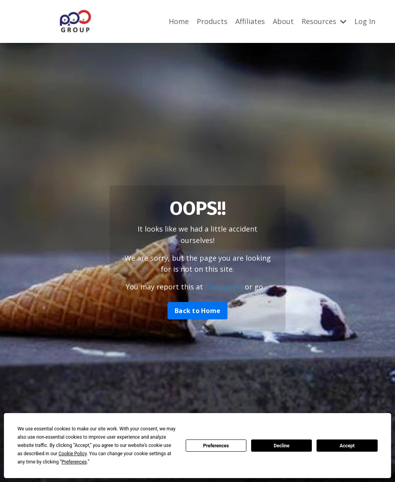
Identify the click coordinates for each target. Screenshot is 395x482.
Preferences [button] (74, 462)
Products (212, 21)
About (283, 21)
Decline (281, 446)
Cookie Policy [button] (72, 453)
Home (179, 21)
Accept (347, 446)
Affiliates (250, 21)
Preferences (216, 446)
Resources (324, 21)
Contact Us (224, 286)
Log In (364, 21)
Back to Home (197, 310)
